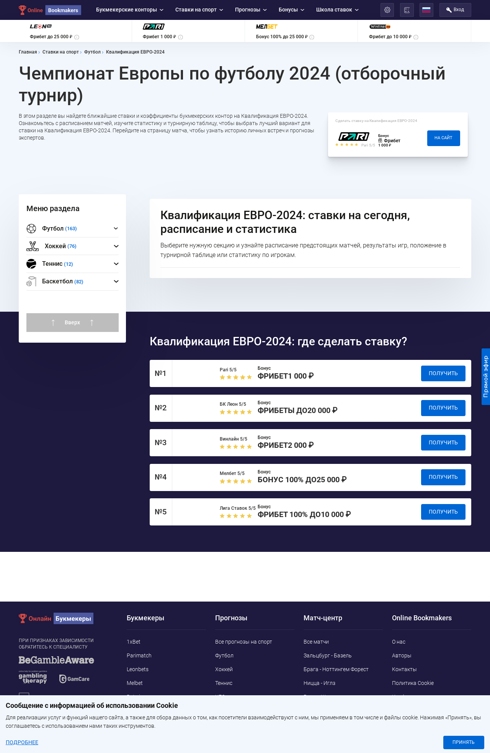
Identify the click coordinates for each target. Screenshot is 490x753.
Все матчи (316, 642)
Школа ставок (337, 10)
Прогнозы (251, 10)
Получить (443, 373)
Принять (463, 742)
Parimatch (139, 655)
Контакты (404, 669)
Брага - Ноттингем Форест (336, 669)
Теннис (223, 683)
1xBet (133, 642)
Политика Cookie (413, 683)
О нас (398, 642)
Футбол (224, 655)
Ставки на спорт (199, 10)
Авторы (402, 655)
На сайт (443, 137)
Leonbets (138, 669)
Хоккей (224, 669)
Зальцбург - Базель (328, 655)
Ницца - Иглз (319, 683)
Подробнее (22, 742)
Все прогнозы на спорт (243, 642)
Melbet (135, 683)
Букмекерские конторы (130, 10)
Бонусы (292, 10)
